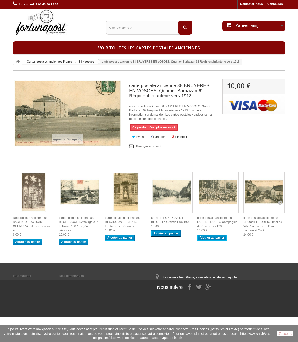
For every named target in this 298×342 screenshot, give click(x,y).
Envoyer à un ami (148, 146)
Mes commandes (71, 276)
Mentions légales (25, 282)
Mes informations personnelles (81, 282)
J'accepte (285, 333)
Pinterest (179, 136)
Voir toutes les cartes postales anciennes (149, 48)
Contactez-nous (251, 4)
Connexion (275, 4)
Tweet (138, 136)
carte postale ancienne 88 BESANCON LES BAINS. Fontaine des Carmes (122, 222)
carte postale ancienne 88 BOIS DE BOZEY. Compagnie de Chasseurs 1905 (217, 222)
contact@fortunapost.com (190, 301)
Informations (22, 276)
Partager (158, 136)
